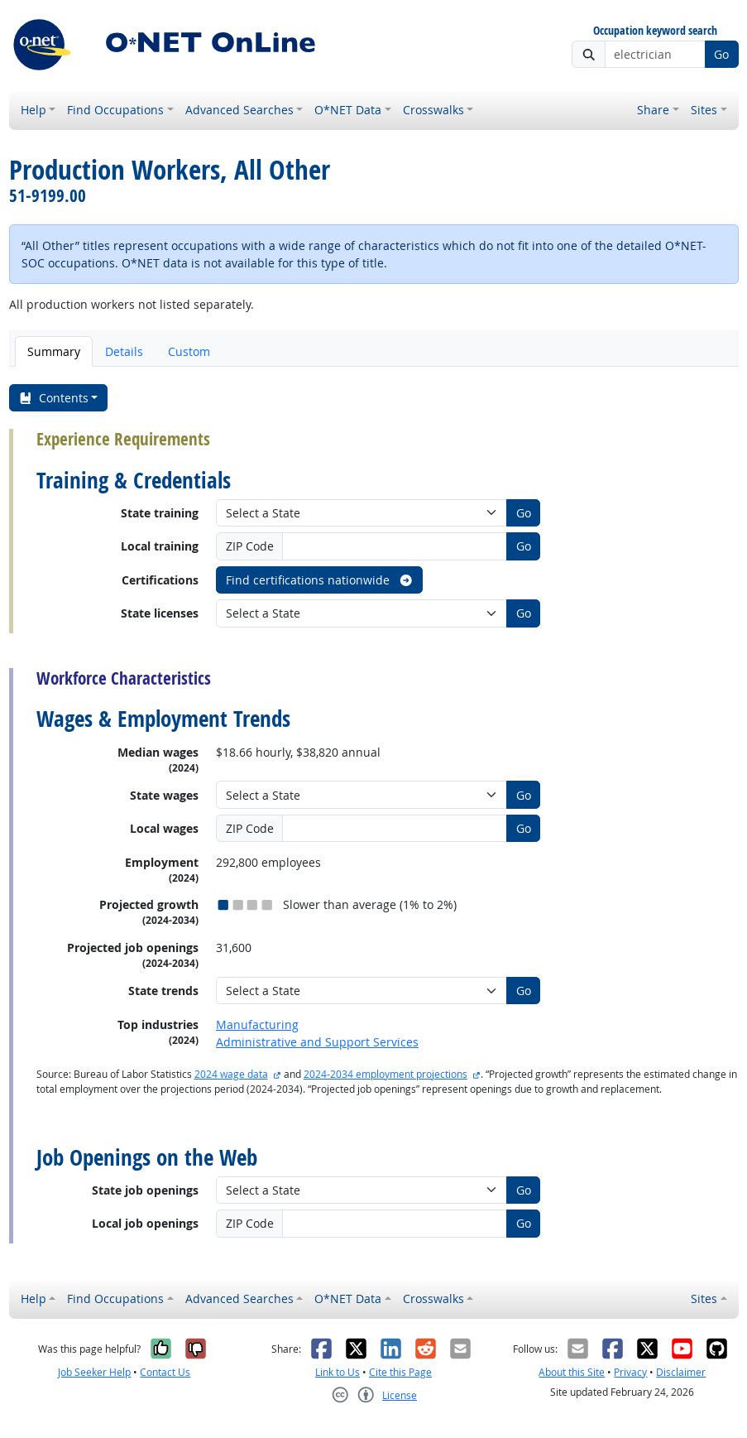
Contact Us (165, 1372)
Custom (189, 351)
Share (653, 110)
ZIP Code (250, 546)
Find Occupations (115, 110)
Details (124, 351)
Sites (704, 110)
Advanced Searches (239, 110)
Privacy (630, 1372)
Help (33, 110)
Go (721, 54)
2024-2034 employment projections (385, 1074)
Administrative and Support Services (317, 1042)
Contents (53, 398)
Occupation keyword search (655, 31)
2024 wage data (231, 1074)
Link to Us (337, 1372)
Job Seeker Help (94, 1372)
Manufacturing (257, 1024)
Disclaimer (681, 1372)
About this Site (572, 1372)
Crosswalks (433, 110)
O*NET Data (347, 110)
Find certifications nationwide (320, 580)
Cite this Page (400, 1372)
